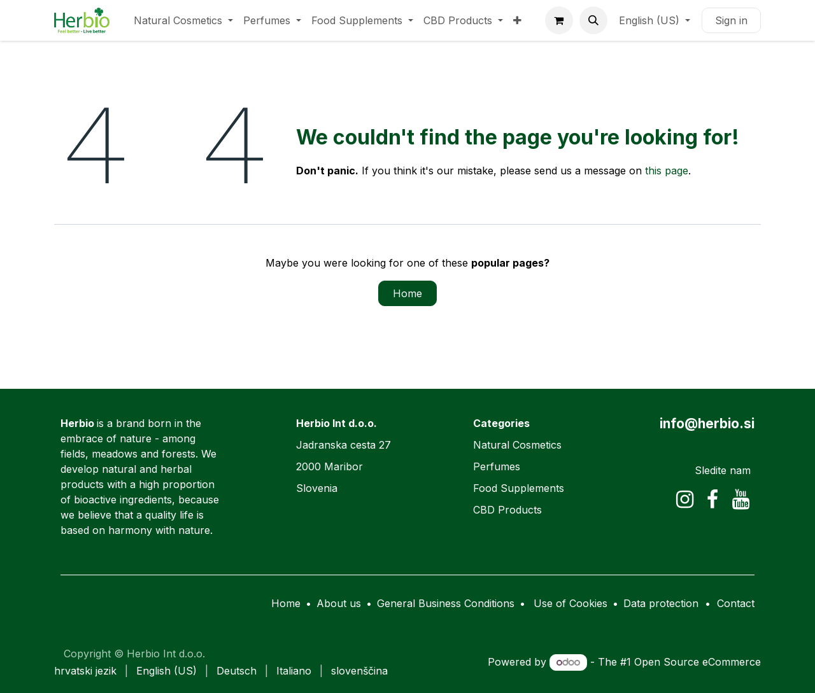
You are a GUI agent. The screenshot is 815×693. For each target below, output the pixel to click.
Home (407, 293)
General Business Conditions (445, 603)
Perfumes (496, 466)
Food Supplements (518, 488)
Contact (736, 603)
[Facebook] (712, 499)
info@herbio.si (707, 423)
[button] (593, 20)
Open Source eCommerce (697, 661)
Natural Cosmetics (517, 444)
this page (666, 170)
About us (338, 603)
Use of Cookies (570, 603)
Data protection (660, 603)
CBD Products (507, 509)
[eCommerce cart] (559, 20)
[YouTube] (741, 499)
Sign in (731, 20)
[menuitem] (183, 20)
